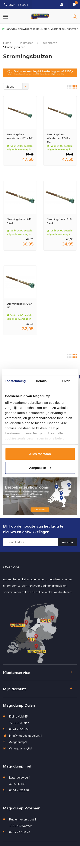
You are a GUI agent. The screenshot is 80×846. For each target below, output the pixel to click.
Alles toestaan (40, 454)
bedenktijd (40, 28)
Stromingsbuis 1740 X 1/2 (19, 220)
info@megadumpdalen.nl (25, 735)
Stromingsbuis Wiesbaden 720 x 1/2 (20, 136)
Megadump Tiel (17, 766)
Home (7, 42)
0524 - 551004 (16, 4)
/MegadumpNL (18, 742)
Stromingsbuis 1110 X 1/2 (59, 220)
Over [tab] (66, 381)
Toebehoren (49, 42)
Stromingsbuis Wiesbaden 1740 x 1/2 (58, 138)
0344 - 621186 (19, 790)
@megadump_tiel (20, 748)
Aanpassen (40, 467)
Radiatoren (26, 42)
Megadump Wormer (21, 808)
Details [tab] (41, 381)
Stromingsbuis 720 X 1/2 (19, 305)
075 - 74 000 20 (19, 832)
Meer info (16, 171)
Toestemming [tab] (15, 381)
